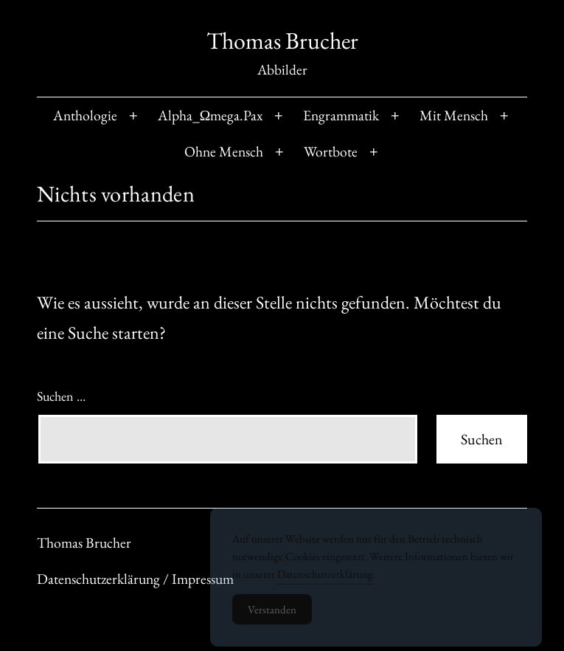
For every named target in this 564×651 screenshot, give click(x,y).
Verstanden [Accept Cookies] (272, 617)
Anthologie (85, 115)
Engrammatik (341, 115)
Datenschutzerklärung (325, 581)
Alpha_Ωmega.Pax (210, 115)
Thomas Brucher (282, 40)
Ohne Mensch (223, 151)
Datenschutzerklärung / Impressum (135, 578)
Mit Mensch (453, 115)
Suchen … (61, 396)
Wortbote (331, 151)
